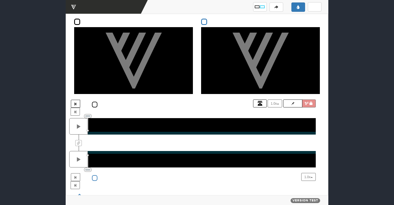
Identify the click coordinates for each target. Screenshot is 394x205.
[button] (260, 7)
